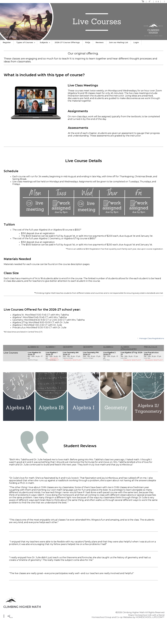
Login (136, 42)
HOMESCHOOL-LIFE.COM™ (150, 617)
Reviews (100, 42)
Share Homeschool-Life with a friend (146, 615)
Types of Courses (26, 42)
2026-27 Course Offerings (67, 42)
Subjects (45, 42)
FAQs (87, 42)
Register (7, 42)
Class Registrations (150, 338)
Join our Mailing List (118, 42)
